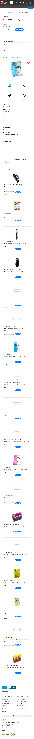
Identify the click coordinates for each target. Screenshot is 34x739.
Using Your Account (21, 705)
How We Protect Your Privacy (22, 696)
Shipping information (19, 57)
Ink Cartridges (9, 12)
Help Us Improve (6, 10)
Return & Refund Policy (21, 701)
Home (4, 12)
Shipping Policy (20, 708)
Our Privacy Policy (20, 698)
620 (21, 162)
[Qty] (8, 29)
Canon (14, 12)
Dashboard (4, 705)
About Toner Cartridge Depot (7, 696)
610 (19, 162)
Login (22, 38)
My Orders (4, 708)
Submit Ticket (19, 710)
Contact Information (5, 698)
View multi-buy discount (8, 57)
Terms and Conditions (21, 699)
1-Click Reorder (4, 710)
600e (17, 162)
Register (26, 38)
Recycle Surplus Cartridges (7, 699)
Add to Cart (19, 29)
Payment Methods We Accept (23, 706)
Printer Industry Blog (6, 701)
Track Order (4, 711)
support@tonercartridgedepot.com (16, 727)
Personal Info (4, 706)
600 (14, 162)
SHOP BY (6, 6)
